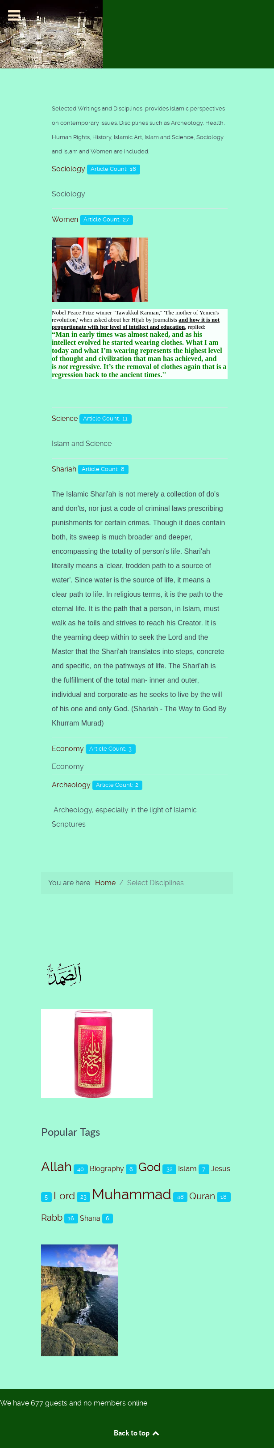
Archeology (71, 785)
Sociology (68, 169)
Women (65, 219)
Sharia (90, 1218)
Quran (202, 1196)
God (149, 1167)
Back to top (137, 1433)
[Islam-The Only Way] (51, 34)
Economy (68, 748)
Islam (187, 1168)
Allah (56, 1166)
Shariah (64, 469)
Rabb (51, 1217)
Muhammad (131, 1194)
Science (65, 418)
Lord (64, 1196)
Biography (107, 1168)
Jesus (220, 1168)
